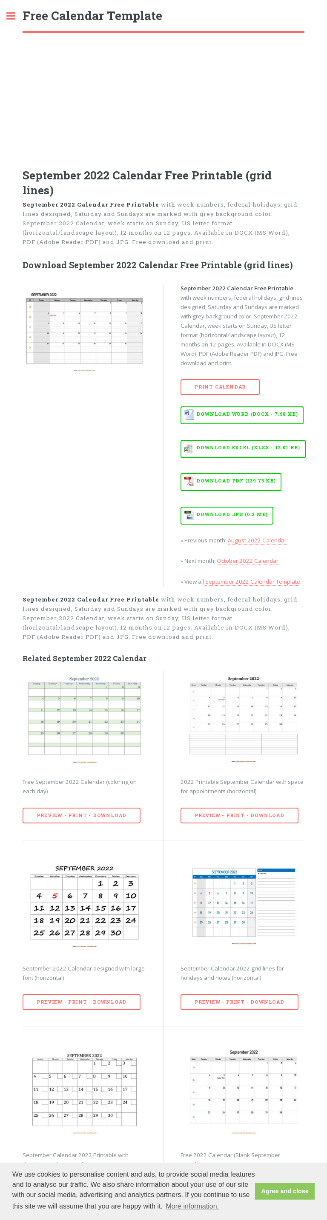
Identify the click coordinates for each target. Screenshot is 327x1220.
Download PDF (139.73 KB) (235, 481)
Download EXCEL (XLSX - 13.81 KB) (248, 448)
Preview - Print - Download (81, 815)
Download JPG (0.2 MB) (232, 514)
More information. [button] (192, 1206)
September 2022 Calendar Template (252, 581)
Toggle (15, 16)
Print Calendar (220, 387)
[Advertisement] (163, 96)
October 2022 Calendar (247, 561)
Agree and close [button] (285, 1191)
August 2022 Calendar (257, 540)
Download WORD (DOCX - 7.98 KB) (247, 414)
